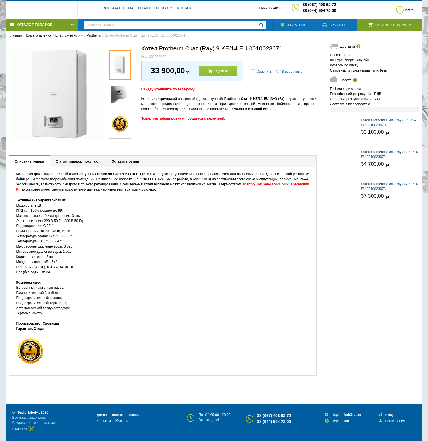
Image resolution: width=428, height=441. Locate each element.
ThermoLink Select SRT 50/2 (265, 184)
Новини (145, 10)
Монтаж (184, 10)
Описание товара (29, 161)
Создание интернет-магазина (35, 423)
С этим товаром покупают (78, 161)
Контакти (164, 10)
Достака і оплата (118, 10)
